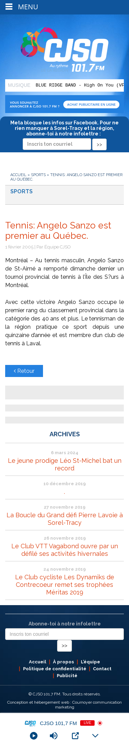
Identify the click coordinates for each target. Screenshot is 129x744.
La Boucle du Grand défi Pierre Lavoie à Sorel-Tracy (65, 518)
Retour (24, 371)
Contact (102, 668)
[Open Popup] (75, 736)
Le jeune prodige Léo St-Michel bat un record (64, 464)
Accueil (18, 175)
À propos (63, 661)
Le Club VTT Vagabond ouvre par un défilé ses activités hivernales (64, 549)
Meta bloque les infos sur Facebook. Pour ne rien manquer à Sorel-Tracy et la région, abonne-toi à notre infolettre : (64, 133)
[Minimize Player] (95, 736)
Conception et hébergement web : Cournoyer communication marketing (64, 705)
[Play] (34, 736)
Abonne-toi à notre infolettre (65, 623)
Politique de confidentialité (54, 668)
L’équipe (90, 661)
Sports (38, 175)
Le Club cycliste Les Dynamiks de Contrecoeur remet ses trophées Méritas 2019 (64, 584)
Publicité (67, 675)
